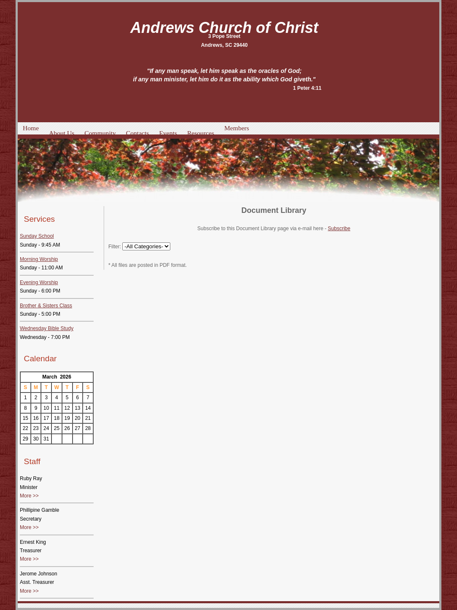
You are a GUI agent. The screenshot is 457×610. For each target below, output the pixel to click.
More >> (29, 496)
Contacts (137, 133)
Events (168, 133)
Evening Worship (39, 282)
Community (100, 133)
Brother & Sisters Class (46, 306)
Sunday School (37, 236)
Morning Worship (39, 259)
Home (31, 128)
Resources (200, 133)
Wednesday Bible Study (46, 328)
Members (236, 128)
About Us (61, 133)
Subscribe (339, 228)
